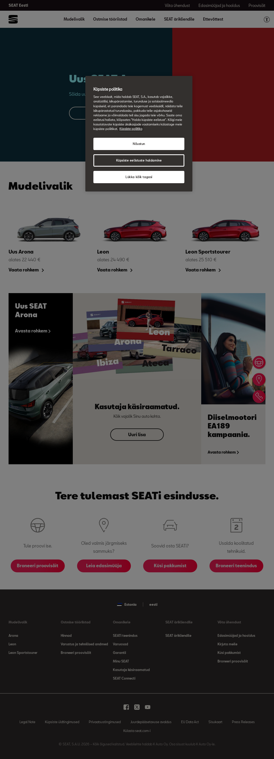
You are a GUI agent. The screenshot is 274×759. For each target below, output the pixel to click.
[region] (138, 133)
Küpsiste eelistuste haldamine (139, 160)
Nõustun (139, 143)
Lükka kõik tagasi (138, 177)
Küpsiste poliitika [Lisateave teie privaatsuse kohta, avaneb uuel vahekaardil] (130, 129)
